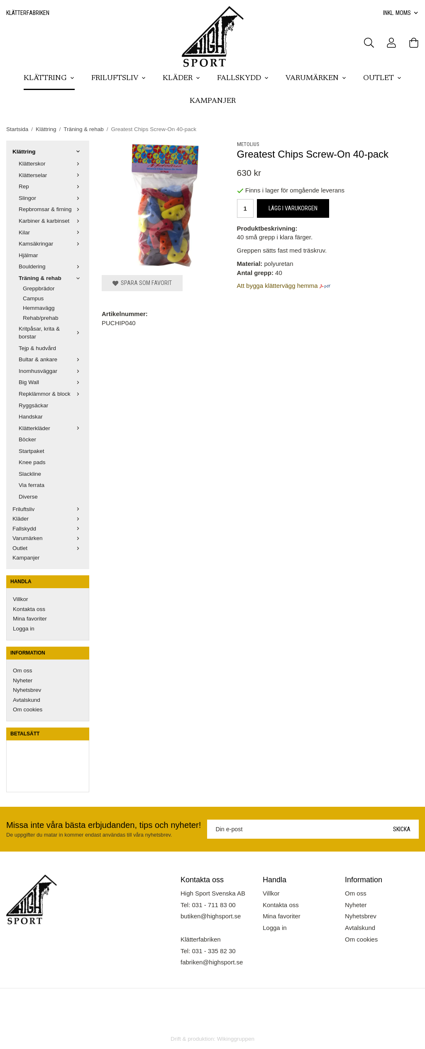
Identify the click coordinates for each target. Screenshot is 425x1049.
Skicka (401, 829)
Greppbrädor (39, 288)
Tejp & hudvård (37, 348)
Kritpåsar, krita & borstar (51, 333)
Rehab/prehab (41, 318)
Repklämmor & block (51, 394)
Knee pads (32, 462)
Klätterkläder (51, 428)
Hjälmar (28, 255)
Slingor (51, 198)
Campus (33, 298)
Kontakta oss (29, 609)
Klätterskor (51, 164)
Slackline (30, 474)
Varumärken (316, 78)
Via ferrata (31, 485)
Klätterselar (51, 175)
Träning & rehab (51, 278)
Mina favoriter (30, 619)
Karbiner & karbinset (51, 221)
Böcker (27, 439)
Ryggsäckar (33, 405)
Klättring (49, 78)
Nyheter (22, 680)
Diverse (28, 497)
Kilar (51, 232)
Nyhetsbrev (27, 690)
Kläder (181, 78)
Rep (51, 186)
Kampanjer (213, 101)
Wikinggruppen (235, 1039)
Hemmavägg (39, 308)
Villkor (20, 599)
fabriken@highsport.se (212, 962)
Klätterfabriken (27, 13)
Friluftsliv (118, 78)
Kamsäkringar (51, 244)
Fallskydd (243, 78)
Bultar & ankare (51, 359)
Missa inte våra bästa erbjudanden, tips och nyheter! (103, 825)
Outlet (382, 78)
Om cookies (27, 709)
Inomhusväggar (51, 371)
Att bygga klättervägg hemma (277, 285)
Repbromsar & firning (51, 209)
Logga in (23, 629)
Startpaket (31, 451)
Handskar (31, 417)
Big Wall (51, 382)
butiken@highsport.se (211, 916)
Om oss (22, 670)
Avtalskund (26, 700)
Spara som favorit (142, 283)
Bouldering (51, 266)
